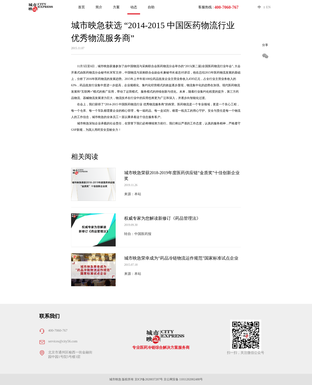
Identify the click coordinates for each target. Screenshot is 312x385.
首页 (81, 7)
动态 (133, 7)
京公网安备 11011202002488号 (183, 379)
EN (268, 7)
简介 (99, 7)
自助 (151, 7)
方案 (116, 7)
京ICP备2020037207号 (149, 379)
